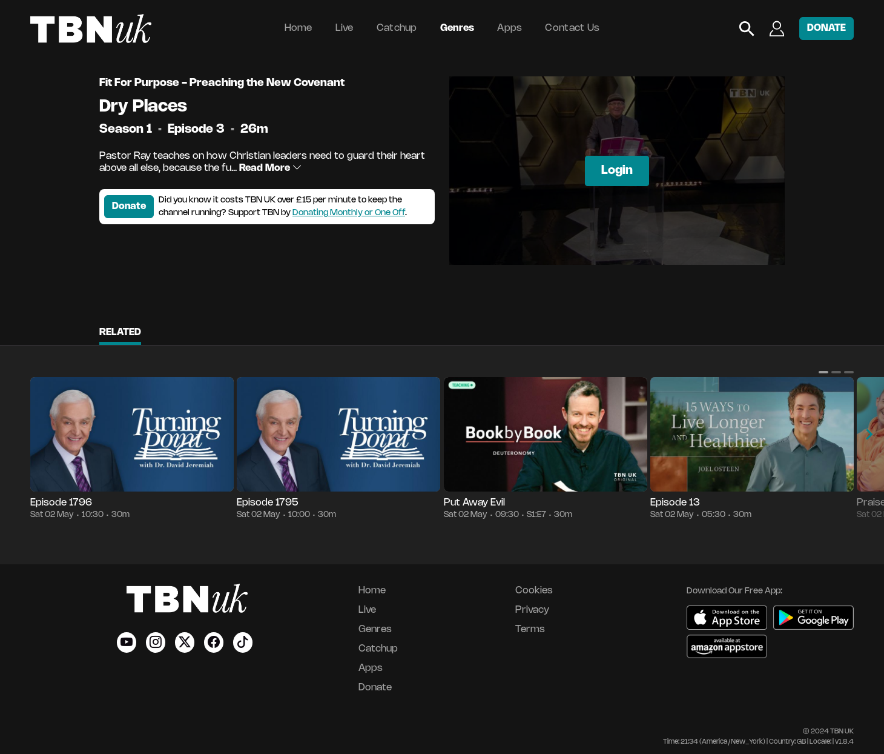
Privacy (532, 610)
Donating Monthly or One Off (348, 213)
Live (344, 28)
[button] (823, 372)
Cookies (534, 590)
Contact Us (572, 28)
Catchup (397, 28)
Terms (530, 629)
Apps (509, 28)
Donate (129, 206)
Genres (457, 28)
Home (298, 28)
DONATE (826, 28)
